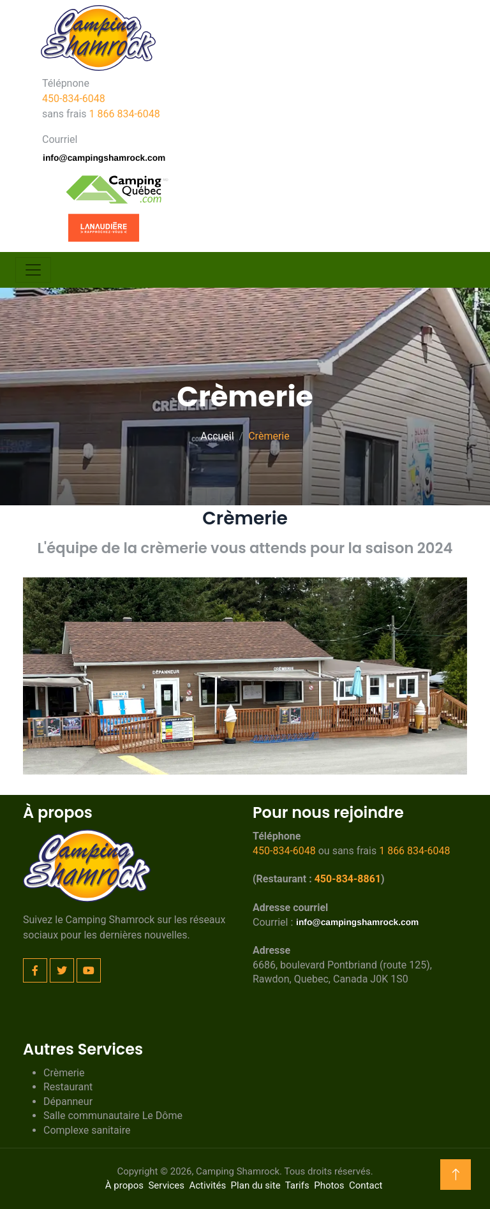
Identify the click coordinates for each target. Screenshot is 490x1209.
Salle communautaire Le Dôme (112, 1115)
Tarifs (297, 1185)
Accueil (217, 436)
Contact (365, 1185)
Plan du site (256, 1185)
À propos (124, 1185)
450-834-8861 (348, 879)
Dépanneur (68, 1101)
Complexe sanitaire (86, 1130)
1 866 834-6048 (124, 114)
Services (166, 1185)
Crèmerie (63, 1073)
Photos (329, 1185)
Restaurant (68, 1087)
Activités (207, 1185)
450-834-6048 (73, 99)
